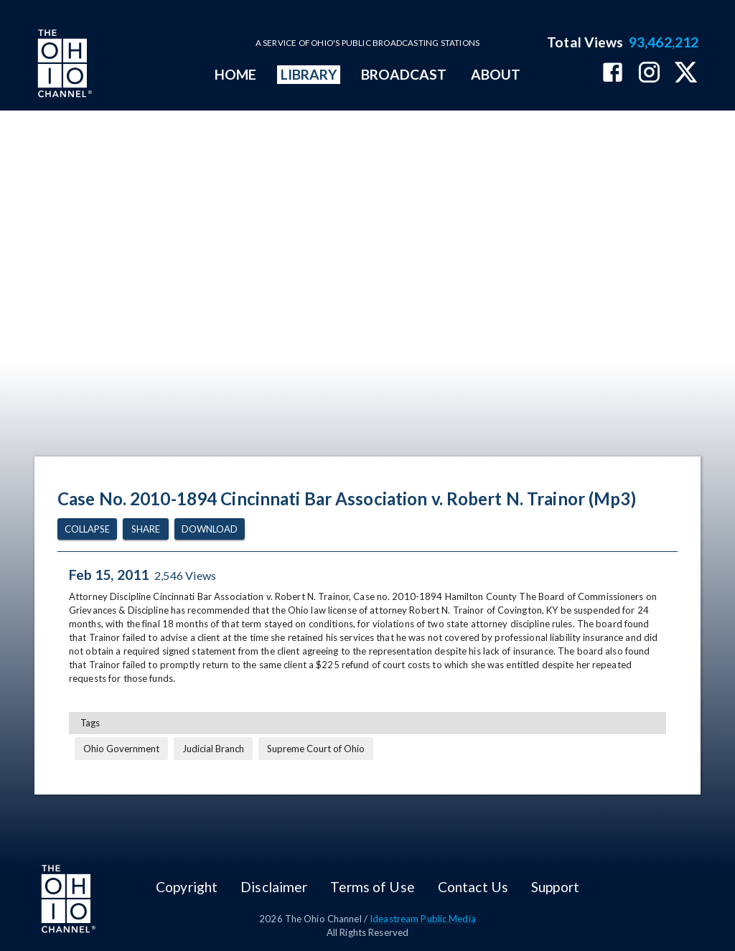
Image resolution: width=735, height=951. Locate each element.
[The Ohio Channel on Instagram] (649, 74)
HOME (235, 74)
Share (146, 529)
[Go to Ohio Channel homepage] (63, 65)
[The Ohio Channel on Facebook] (612, 74)
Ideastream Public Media (423, 918)
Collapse (87, 529)
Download (209, 529)
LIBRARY (309, 74)
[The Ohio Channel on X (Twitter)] (685, 74)
